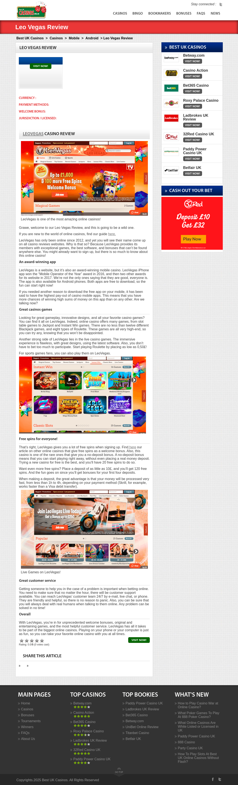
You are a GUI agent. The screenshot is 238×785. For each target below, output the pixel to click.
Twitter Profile (221, 4)
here (132, 447)
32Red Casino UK (86, 750)
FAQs (199, 14)
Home (25, 703)
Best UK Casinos (30, 38)
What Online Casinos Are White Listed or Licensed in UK (198, 726)
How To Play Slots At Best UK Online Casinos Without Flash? (198, 757)
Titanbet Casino (137, 733)
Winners (27, 727)
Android (91, 38)
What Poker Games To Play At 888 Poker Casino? (198, 715)
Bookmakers (154, 14)
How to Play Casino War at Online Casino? (198, 705)
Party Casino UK (190, 748)
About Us (28, 739)
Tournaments (31, 721)
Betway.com (82, 703)
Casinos (111, 14)
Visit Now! (40, 66)
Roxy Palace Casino (88, 731)
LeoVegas (33, 134)
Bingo (130, 14)
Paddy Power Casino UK (92, 759)
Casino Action (83, 712)
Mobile (74, 38)
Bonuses (180, 14)
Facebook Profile (213, 779)
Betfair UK (133, 739)
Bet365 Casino (84, 722)
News (215, 14)
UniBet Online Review (142, 727)
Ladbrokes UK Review (90, 740)
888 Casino (186, 742)
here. (112, 234)
